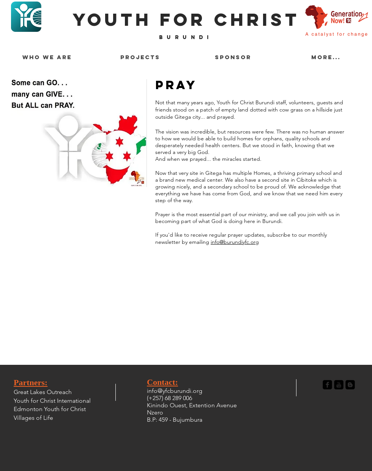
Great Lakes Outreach (43, 392)
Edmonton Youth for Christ (50, 409)
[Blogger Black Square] (350, 384)
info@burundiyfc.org (235, 242)
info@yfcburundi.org (174, 390)
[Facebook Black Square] (327, 384)
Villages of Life (33, 417)
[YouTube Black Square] (339, 384)
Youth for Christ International (52, 400)
